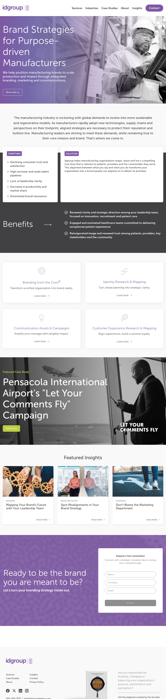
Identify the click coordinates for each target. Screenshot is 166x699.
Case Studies (109, 8)
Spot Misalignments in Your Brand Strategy (80, 506)
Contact (154, 7)
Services (77, 8)
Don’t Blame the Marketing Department (134, 506)
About (125, 8)
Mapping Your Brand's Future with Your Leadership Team (26, 506)
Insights (137, 8)
